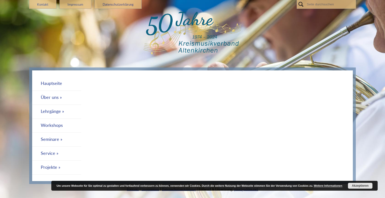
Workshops (52, 125)
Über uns (50, 97)
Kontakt (42, 4)
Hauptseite (51, 83)
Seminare (50, 139)
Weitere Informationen (328, 185)
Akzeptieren (360, 185)
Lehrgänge (51, 111)
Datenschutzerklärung (118, 4)
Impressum (75, 4)
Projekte (49, 167)
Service (48, 153)
